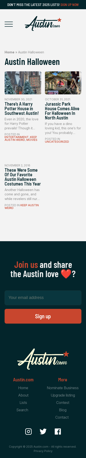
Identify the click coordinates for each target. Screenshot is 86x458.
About (23, 395)
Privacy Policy (43, 451)
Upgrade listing (63, 395)
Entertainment (17, 137)
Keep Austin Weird (21, 138)
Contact (62, 417)
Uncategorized (57, 141)
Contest (62, 402)
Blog (63, 410)
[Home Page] (43, 23)
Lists (23, 402)
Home (9, 52)
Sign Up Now (69, 5)
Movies (31, 140)
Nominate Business (63, 388)
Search (22, 410)
